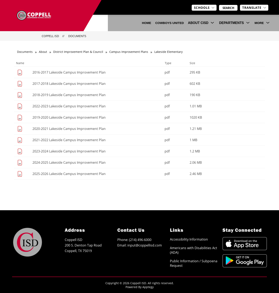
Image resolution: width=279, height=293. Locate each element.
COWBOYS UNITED (169, 23)
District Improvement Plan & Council (78, 52)
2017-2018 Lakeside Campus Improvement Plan (69, 83)
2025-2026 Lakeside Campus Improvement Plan (69, 173)
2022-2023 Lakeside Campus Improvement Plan (69, 106)
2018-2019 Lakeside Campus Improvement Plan (69, 95)
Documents (77, 36)
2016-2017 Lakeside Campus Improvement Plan (69, 72)
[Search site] (228, 8)
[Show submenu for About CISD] (198, 22)
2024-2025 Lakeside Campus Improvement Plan (69, 162)
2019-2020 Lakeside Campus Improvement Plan (69, 117)
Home (146, 23)
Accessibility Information (189, 239)
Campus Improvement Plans (128, 52)
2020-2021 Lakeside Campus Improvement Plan (69, 128)
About (43, 52)
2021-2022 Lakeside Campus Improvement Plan (69, 140)
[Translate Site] (254, 8)
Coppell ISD (50, 36)
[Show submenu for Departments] (231, 22)
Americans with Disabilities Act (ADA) (193, 250)
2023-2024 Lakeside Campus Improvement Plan (69, 151)
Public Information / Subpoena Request (193, 263)
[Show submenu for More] (259, 22)
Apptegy (148, 287)
